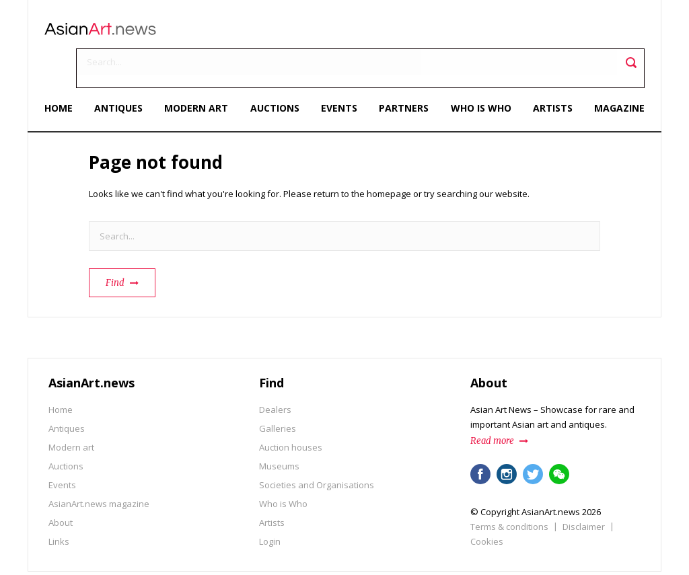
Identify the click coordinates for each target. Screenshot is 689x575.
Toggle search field (627, 34)
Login (270, 504)
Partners (403, 72)
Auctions (275, 72)
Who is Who (479, 72)
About (60, 486)
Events (339, 72)
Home (62, 72)
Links (58, 504)
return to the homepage (362, 157)
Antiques (122, 72)
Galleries (277, 391)
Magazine (615, 72)
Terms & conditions (509, 490)
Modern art (199, 72)
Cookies (486, 504)
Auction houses (290, 410)
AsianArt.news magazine (98, 467)
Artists (549, 72)
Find (115, 246)
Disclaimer (584, 490)
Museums (279, 429)
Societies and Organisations (316, 448)
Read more (492, 404)
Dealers (275, 373)
